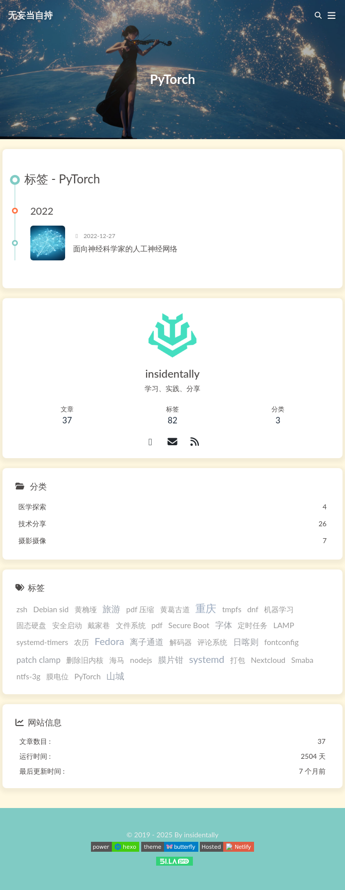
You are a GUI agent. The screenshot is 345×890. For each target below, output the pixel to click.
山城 (115, 675)
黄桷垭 (86, 609)
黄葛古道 (175, 609)
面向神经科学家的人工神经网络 (125, 248)
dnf (252, 609)
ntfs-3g (28, 676)
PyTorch (88, 676)
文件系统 (131, 625)
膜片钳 (170, 659)
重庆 (205, 608)
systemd (206, 659)
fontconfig (281, 642)
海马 (116, 659)
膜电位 (57, 676)
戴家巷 (98, 625)
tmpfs (232, 609)
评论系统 (212, 642)
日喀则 (246, 642)
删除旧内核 (84, 659)
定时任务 (252, 625)
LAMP (283, 625)
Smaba (302, 659)
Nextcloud (268, 659)
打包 (237, 659)
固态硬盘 (31, 625)
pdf (157, 625)
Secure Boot (189, 625)
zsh (21, 609)
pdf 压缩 (140, 609)
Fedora (109, 641)
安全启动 (67, 625)
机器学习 (279, 609)
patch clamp (38, 659)
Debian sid (51, 609)
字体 (223, 625)
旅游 (111, 608)
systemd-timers (42, 642)
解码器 (181, 642)
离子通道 (147, 642)
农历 (81, 642)
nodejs (141, 659)
